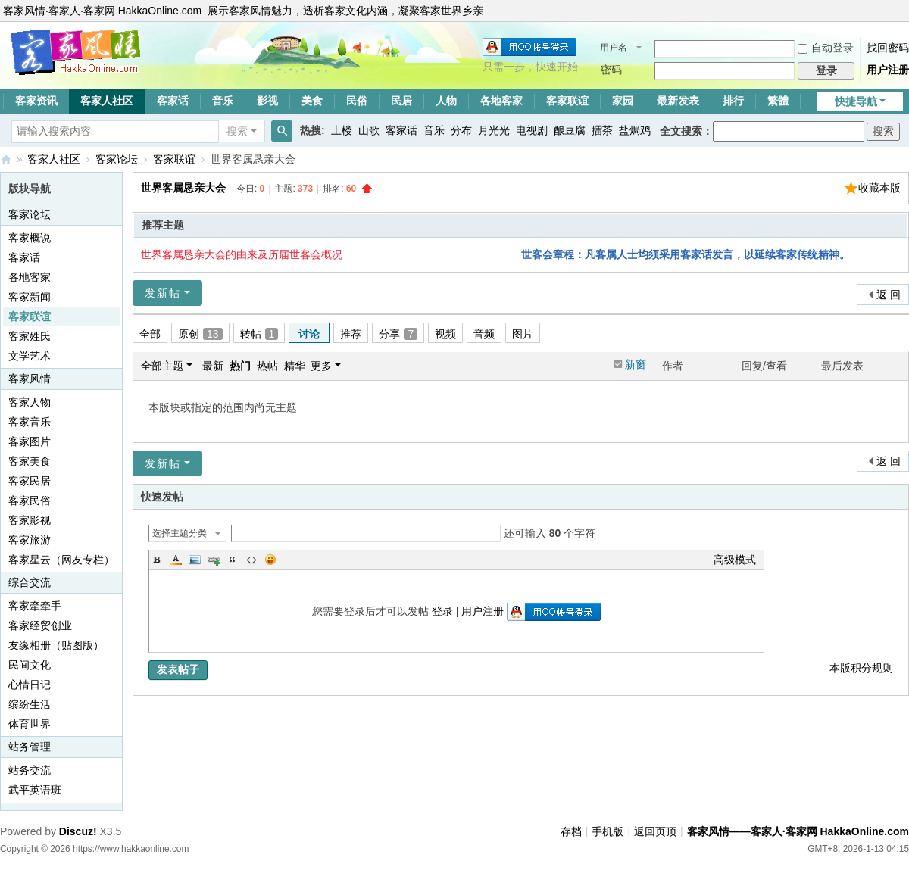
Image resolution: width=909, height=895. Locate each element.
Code (251, 559)
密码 (611, 70)
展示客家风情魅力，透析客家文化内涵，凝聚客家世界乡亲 (345, 11)
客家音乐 (29, 422)
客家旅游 (29, 540)
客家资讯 (36, 101)
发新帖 (163, 293)
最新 (212, 366)
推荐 (350, 334)
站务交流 (29, 770)
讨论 (309, 334)
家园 (622, 101)
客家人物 (29, 402)
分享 (398, 334)
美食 (312, 101)
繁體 (778, 101)
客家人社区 (106, 101)
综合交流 (29, 582)
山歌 (369, 130)
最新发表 (678, 101)
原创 (200, 334)
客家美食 (29, 461)
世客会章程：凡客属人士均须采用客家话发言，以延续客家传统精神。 (685, 254)
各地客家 (501, 101)
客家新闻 (29, 297)
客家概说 (29, 238)
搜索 (237, 131)
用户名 (613, 47)
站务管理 (29, 747)
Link (213, 559)
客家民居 (29, 481)
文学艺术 (29, 356)
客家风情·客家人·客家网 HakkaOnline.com (102, 11)
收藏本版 (879, 188)
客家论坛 (116, 159)
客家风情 (29, 379)
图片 (522, 334)
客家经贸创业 (40, 625)
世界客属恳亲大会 (183, 188)
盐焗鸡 (635, 130)
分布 (461, 130)
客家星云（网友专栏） (61, 560)
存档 (571, 831)
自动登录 (826, 48)
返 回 (888, 294)
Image (194, 559)
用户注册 (888, 70)
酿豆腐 (570, 130)
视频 (445, 334)
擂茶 (602, 130)
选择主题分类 (179, 533)
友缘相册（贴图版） (56, 645)
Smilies (270, 559)
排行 (733, 101)
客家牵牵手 (34, 606)
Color (175, 559)
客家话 (173, 101)
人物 (446, 101)
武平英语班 (34, 790)
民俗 (356, 101)
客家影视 (29, 520)
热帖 (267, 366)
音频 (484, 334)
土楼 (341, 130)
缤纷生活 (29, 704)
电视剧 (532, 130)
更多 (321, 366)
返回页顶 (655, 831)
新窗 (635, 364)
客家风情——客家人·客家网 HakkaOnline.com (6, 159)
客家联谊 (567, 101)
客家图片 (29, 441)
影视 (267, 101)
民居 (401, 101)
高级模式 (735, 560)
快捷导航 (856, 101)
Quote (232, 559)
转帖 (259, 334)
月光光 (494, 130)
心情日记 (29, 684)
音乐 (222, 101)
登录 (442, 611)
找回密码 (888, 48)
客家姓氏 (29, 336)
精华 (294, 366)
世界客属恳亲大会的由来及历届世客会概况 (241, 254)
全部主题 (162, 366)
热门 (240, 366)
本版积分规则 (861, 668)
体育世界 (29, 724)
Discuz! (78, 831)
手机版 (607, 831)
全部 (150, 334)
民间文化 (29, 665)
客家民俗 (29, 500)
